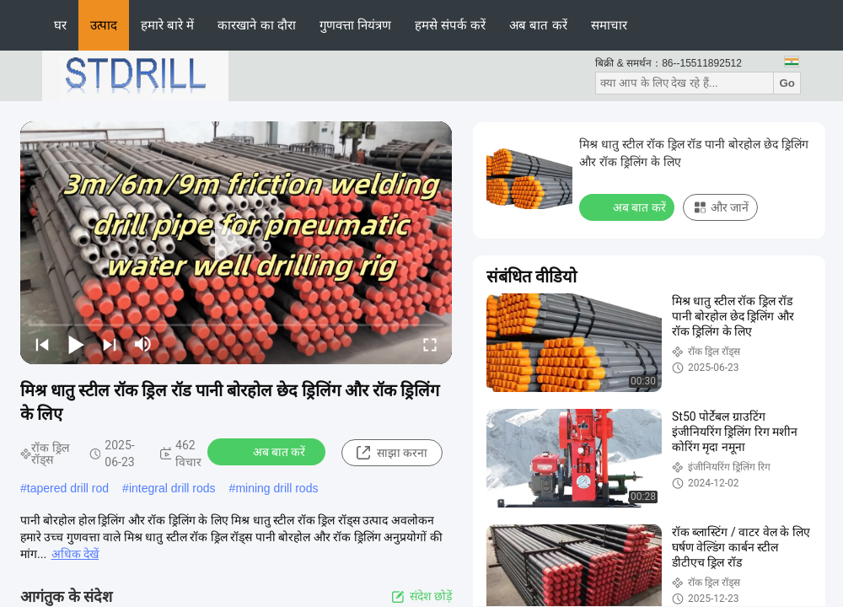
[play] (236, 243)
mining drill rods (276, 488)
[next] (109, 344)
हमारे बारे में (167, 25)
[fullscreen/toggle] (430, 344)
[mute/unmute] (143, 344)
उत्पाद (103, 25)
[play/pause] (76, 344)
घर (60, 25)
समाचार (609, 25)
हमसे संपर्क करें (450, 25)
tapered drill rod (68, 488)
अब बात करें (537, 25)
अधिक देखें (75, 554)
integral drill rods (172, 488)
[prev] (42, 344)
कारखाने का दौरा (256, 25)
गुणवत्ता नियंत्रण (355, 25)
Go (787, 83)
